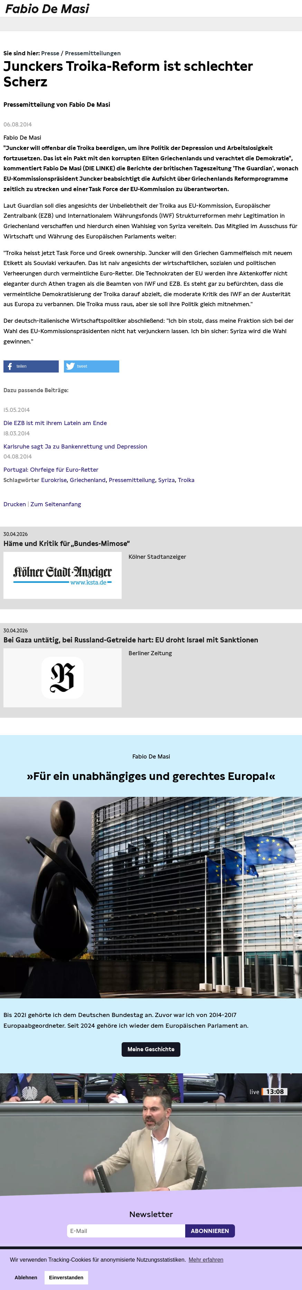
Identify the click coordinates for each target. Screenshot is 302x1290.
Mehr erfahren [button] (206, 1260)
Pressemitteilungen (93, 53)
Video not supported (151, 1158)
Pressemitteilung (132, 480)
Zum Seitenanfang (55, 504)
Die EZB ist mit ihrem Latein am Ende (55, 423)
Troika (186, 480)
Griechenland (88, 480)
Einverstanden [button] (66, 1277)
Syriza (166, 480)
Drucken (14, 504)
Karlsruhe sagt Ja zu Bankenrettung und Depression (75, 446)
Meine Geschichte (151, 1049)
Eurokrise (54, 480)
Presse (50, 53)
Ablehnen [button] (26, 1277)
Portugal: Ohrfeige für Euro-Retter (50, 469)
